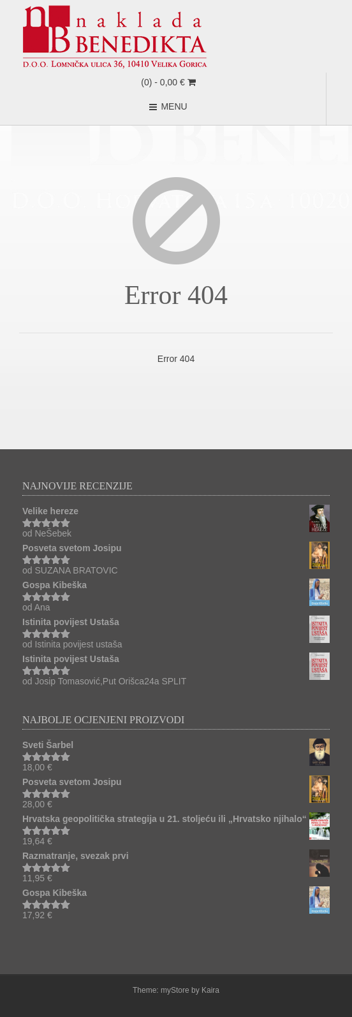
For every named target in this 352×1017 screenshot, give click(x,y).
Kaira (210, 990)
